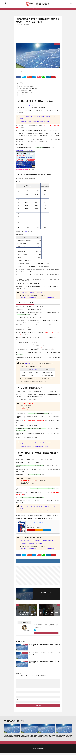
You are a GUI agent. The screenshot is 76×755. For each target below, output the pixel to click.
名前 (17, 690)
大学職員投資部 (42, 750)
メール (18, 695)
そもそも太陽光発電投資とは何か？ (24, 93)
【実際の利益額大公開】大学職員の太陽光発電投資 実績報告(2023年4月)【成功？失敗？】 (43, 654)
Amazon (38, 530)
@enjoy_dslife (29, 105)
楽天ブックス (30, 530)
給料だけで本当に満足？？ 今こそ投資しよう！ (38, 8)
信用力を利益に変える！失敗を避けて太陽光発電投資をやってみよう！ (31, 95)
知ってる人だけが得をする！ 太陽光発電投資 (37, 522)
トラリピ (24, 286)
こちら (25, 231)
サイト (17, 700)
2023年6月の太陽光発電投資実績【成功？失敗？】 (27, 88)
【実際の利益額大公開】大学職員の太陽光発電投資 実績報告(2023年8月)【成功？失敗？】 (64, 737)
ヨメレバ (31, 525)
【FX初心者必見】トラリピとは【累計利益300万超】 (31, 292)
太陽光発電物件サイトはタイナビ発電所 (24, 150)
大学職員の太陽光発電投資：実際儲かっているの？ (27, 86)
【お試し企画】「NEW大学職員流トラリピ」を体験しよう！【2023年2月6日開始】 (38, 297)
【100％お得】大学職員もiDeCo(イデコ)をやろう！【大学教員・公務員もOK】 (37, 540)
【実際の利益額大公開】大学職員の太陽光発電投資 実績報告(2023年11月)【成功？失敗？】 (43, 662)
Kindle (47, 530)
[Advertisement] (38, 34)
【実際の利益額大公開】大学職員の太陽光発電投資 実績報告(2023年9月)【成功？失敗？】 (46, 737)
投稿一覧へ (46, 633)
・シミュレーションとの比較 (24, 90)
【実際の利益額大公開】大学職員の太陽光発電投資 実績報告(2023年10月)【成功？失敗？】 (29, 737)
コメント (18, 678)
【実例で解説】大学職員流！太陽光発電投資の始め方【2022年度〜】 (35, 121)
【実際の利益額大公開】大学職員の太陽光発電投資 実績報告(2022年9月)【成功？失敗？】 (43, 646)
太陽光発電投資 (26, 24)
